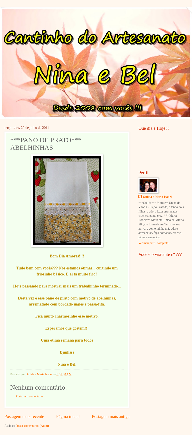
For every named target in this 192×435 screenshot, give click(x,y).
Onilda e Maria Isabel (157, 196)
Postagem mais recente (24, 416)
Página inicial (68, 416)
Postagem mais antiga (110, 416)
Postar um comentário (29, 396)
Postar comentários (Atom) (32, 425)
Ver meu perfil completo (153, 243)
